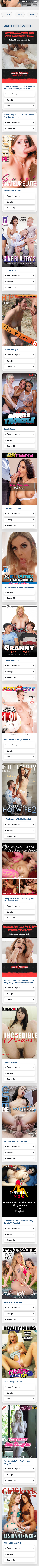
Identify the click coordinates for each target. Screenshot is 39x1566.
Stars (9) (10, 281)
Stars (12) (10, 440)
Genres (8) (11, 1240)
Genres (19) (11, 446)
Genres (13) (11, 106)
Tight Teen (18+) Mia (12, 508)
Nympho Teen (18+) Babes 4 (15, 1141)
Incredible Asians (11, 1062)
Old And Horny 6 (11, 350)
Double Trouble (10, 429)
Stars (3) (10, 1073)
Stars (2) (10, 100)
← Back (7, 14)
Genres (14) (11, 918)
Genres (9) (11, 208)
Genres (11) (11, 598)
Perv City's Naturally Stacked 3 (17, 740)
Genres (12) (11, 525)
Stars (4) (10, 202)
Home (19, 14)
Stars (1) (10, 520)
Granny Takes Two (11, 660)
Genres (32, 14)
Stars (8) (10, 1314)
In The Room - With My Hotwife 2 (17, 819)
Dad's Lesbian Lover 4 (13, 1543)
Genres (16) (11, 367)
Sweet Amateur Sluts (12, 191)
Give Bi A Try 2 (10, 270)
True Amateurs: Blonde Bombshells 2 (19, 588)
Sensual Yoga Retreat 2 (13, 1302)
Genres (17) (11, 677)
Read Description (13, 94)
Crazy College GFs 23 (13, 1382)
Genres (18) (11, 757)
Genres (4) (11, 128)
